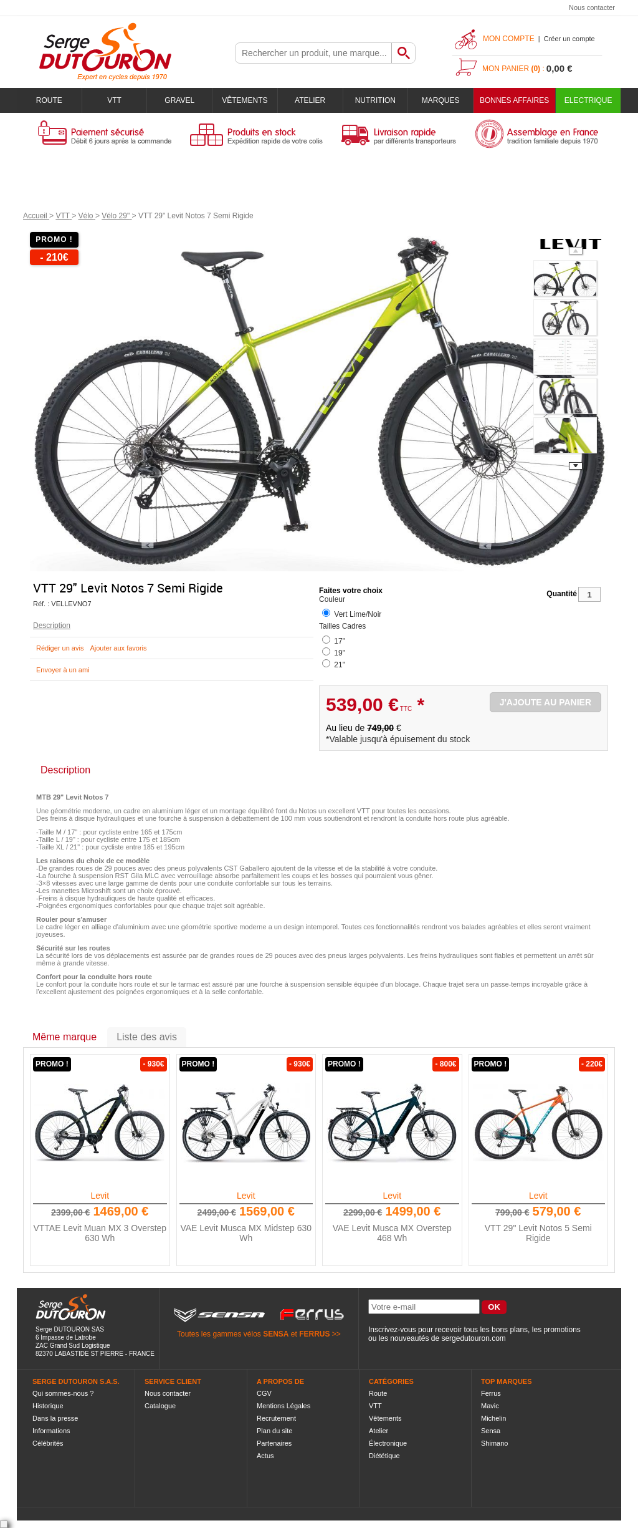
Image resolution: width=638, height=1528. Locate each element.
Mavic (490, 1406)
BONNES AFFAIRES (514, 100)
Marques (441, 100)
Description (51, 625)
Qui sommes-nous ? (62, 1393)
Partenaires (274, 1443)
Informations (51, 1430)
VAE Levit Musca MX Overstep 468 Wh (392, 1233)
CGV (264, 1393)
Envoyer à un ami (63, 670)
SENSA (275, 1334)
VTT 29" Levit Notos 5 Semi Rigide (538, 1233)
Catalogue (160, 1406)
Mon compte (509, 38)
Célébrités (48, 1443)
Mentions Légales (283, 1406)
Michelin (493, 1418)
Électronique (388, 1443)
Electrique (588, 100)
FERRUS (314, 1334)
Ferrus (491, 1393)
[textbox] (313, 53)
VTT (114, 100)
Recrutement (276, 1418)
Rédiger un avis (59, 648)
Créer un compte (569, 38)
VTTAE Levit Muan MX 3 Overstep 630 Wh (99, 1233)
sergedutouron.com (473, 1338)
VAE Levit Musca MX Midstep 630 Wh (246, 1233)
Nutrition (375, 100)
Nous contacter (592, 7)
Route (49, 100)
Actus (265, 1455)
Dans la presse (55, 1418)
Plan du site (274, 1430)
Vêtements (244, 100)
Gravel (179, 100)
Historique (48, 1406)
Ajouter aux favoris (118, 648)
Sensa (490, 1430)
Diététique (384, 1455)
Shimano (494, 1443)
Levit (99, 1196)
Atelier (310, 100)
